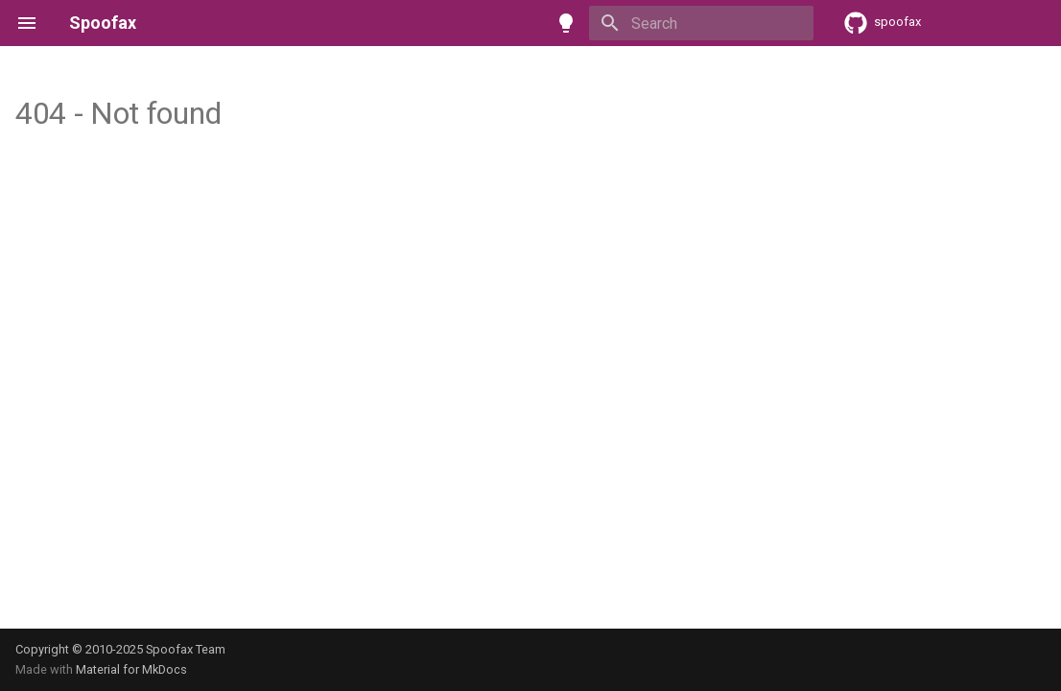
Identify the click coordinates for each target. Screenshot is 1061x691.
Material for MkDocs (131, 669)
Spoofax (102, 22)
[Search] (701, 23)
